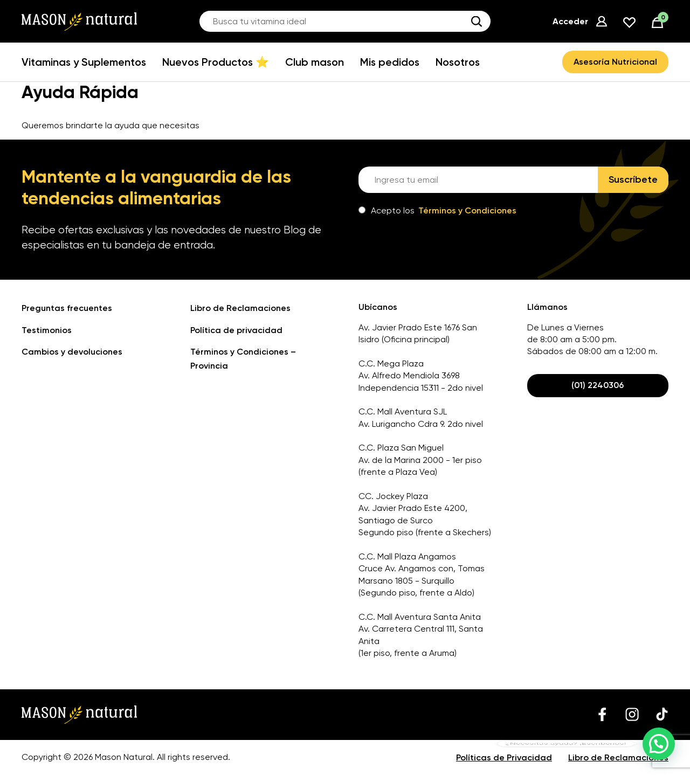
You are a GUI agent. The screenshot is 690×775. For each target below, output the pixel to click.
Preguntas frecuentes (67, 308)
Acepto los (437, 210)
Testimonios (47, 330)
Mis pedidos (389, 62)
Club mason (314, 62)
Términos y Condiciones (467, 210)
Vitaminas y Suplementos (84, 62)
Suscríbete (633, 179)
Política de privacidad (236, 330)
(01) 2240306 (597, 385)
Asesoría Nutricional (615, 62)
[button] (659, 744)
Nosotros (458, 62)
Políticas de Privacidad (504, 757)
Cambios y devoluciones (72, 352)
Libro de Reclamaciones (240, 308)
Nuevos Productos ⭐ (215, 62)
